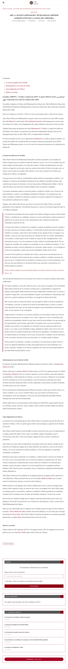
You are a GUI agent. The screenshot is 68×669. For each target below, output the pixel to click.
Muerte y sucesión (12, 92)
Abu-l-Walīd (22, 532)
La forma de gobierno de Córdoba (16, 83)
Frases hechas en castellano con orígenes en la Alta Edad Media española (26, 640)
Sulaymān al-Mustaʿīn (12, 374)
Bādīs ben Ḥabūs (46, 478)
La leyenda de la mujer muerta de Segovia (17, 632)
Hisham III (38, 139)
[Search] (64, 2)
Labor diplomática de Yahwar (15, 89)
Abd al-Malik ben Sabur (17, 511)
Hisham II (12, 121)
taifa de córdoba (8, 543)
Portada (4, 8)
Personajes (9, 8)
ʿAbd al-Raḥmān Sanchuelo (33, 121)
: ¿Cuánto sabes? (34, 659)
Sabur (19, 517)
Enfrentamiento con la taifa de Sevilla (18, 86)
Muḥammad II (35, 128)
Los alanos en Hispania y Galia (14, 647)
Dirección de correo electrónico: (15, 572)
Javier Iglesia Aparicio (20, 20)
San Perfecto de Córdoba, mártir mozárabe (17, 617)
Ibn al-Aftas (16, 514)
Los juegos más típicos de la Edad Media (16, 625)
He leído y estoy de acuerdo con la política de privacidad (23, 581)
